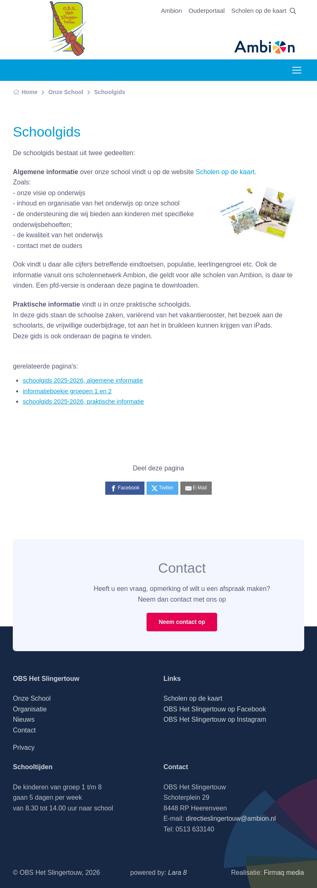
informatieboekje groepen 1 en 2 (67, 390)
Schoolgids (109, 92)
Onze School (65, 92)
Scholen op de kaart (258, 10)
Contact (24, 730)
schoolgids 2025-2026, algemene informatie (83, 380)
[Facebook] (124, 488)
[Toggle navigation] (296, 70)
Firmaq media (284, 872)
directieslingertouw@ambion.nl (231, 818)
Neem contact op (181, 622)
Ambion (171, 10)
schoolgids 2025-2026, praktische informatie (83, 401)
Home (25, 92)
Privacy (23, 747)
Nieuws (23, 719)
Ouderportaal (207, 10)
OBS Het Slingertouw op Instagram (214, 719)
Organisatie (30, 709)
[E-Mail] (196, 488)
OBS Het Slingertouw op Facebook (214, 709)
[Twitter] (163, 488)
